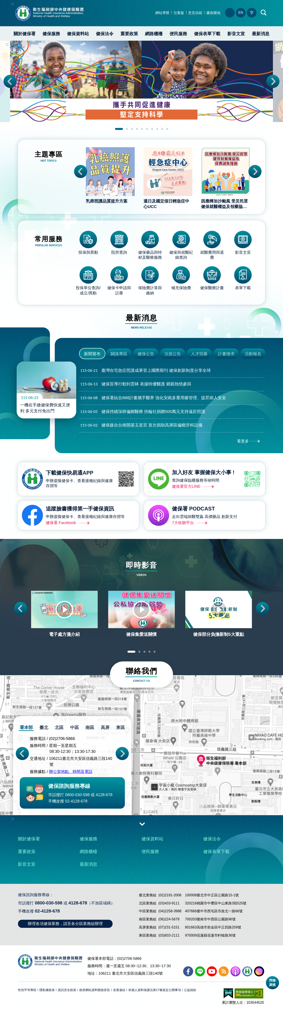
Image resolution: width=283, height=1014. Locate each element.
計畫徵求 (226, 353)
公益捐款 (190, 990)
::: (12, 3)
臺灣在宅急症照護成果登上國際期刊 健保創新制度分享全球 (145, 370)
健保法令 (104, 33)
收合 (142, 823)
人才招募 (199, 353)
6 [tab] (147, 129)
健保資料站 (78, 33)
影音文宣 (236, 33)
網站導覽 (162, 13)
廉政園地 (213, 13)
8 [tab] (157, 129)
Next (272, 81)
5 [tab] (142, 129)
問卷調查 (272, 983)
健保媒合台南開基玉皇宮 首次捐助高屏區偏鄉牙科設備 (141, 425)
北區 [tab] (59, 727)
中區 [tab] (74, 727)
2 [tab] (127, 129)
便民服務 (178, 33)
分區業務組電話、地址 (230, 12)
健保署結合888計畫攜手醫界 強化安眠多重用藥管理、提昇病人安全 (153, 398)
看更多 (243, 441)
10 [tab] (167, 129)
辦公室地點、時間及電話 (70, 772)
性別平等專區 (27, 990)
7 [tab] (152, 129)
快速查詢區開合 (264, 12)
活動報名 (253, 353)
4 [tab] (137, 129)
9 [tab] (162, 129)
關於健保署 (24, 33)
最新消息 (260, 33)
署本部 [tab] (26, 727)
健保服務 (51, 33)
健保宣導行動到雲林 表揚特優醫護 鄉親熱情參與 (135, 384)
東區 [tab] (120, 727)
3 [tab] (132, 129)
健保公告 (146, 353)
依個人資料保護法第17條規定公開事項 (154, 990)
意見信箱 (195, 13)
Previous (10, 81)
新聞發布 (92, 353)
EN (240, 12)
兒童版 (178, 13)
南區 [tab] (89, 727)
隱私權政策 (47, 990)
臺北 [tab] (43, 727)
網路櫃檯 (154, 33)
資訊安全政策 (67, 990)
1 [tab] (119, 129)
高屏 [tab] (105, 727)
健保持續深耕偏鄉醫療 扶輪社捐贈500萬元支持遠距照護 (142, 412)
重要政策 (129, 33)
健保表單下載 (207, 33)
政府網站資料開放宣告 (94, 990)
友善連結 (119, 990)
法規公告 (172, 353)
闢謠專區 (119, 353)
